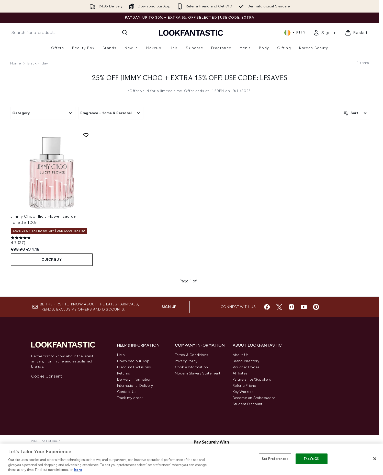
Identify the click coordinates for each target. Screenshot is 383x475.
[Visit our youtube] (304, 307)
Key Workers (243, 392)
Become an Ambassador (254, 398)
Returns (123, 373)
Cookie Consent (46, 376)
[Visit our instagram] (291, 307)
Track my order (130, 398)
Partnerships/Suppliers (252, 379)
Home (15, 63)
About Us (241, 355)
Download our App (133, 361)
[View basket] (356, 33)
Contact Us (127, 392)
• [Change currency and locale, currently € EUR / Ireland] (294, 33)
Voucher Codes (246, 367)
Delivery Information (134, 379)
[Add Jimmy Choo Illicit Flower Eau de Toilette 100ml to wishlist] (86, 135)
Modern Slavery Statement (198, 373)
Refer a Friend (244, 385)
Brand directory (246, 361)
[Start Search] (125, 32)
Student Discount (248, 404)
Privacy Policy (186, 361)
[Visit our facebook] (267, 307)
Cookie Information (191, 367)
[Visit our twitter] (279, 307)
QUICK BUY (51, 259)
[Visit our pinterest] (316, 307)
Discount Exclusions (134, 367)
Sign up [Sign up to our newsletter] (169, 307)
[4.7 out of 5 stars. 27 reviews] (21, 241)
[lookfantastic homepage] (191, 32)
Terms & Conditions (191, 355)
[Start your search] (69, 32)
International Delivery (135, 385)
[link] (325, 33)
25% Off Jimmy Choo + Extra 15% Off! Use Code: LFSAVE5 (189, 78)
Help (121, 355)
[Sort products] (355, 113)
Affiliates (240, 373)
